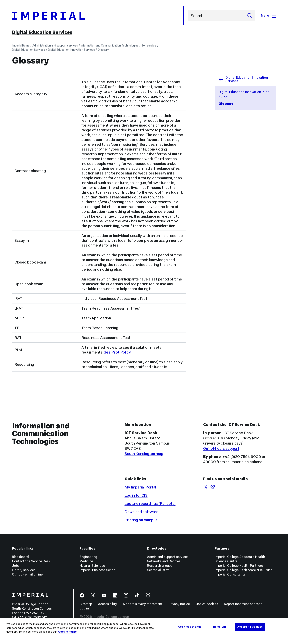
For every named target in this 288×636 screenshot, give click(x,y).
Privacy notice (179, 604)
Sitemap (86, 604)
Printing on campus (141, 519)
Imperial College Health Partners (239, 566)
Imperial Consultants (230, 574)
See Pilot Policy (117, 352)
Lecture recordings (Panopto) (150, 503)
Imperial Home (20, 45)
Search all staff (158, 570)
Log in (84, 608)
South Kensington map (144, 453)
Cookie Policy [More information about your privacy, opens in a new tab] (67, 631)
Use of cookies (207, 604)
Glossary (103, 50)
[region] (144, 627)
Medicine (86, 561)
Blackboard (20, 557)
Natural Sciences (92, 566)
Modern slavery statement (142, 604)
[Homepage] (98, 15)
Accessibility (107, 604)
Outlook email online (27, 574)
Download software (141, 511)
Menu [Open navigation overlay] (268, 15)
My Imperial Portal (140, 487)
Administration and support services (55, 45)
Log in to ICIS (136, 495)
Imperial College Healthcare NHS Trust (243, 570)
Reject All (219, 626)
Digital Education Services (42, 32)
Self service (148, 45)
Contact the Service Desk (31, 561)
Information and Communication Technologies (109, 45)
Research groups (159, 566)
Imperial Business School (98, 570)
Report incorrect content (243, 604)
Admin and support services (167, 557)
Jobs (15, 566)
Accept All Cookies (250, 626)
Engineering (88, 557)
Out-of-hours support (221, 448)
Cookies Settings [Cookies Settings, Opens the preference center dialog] (189, 626)
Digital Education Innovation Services (71, 50)
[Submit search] (249, 15)
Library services (23, 570)
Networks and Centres (163, 561)
